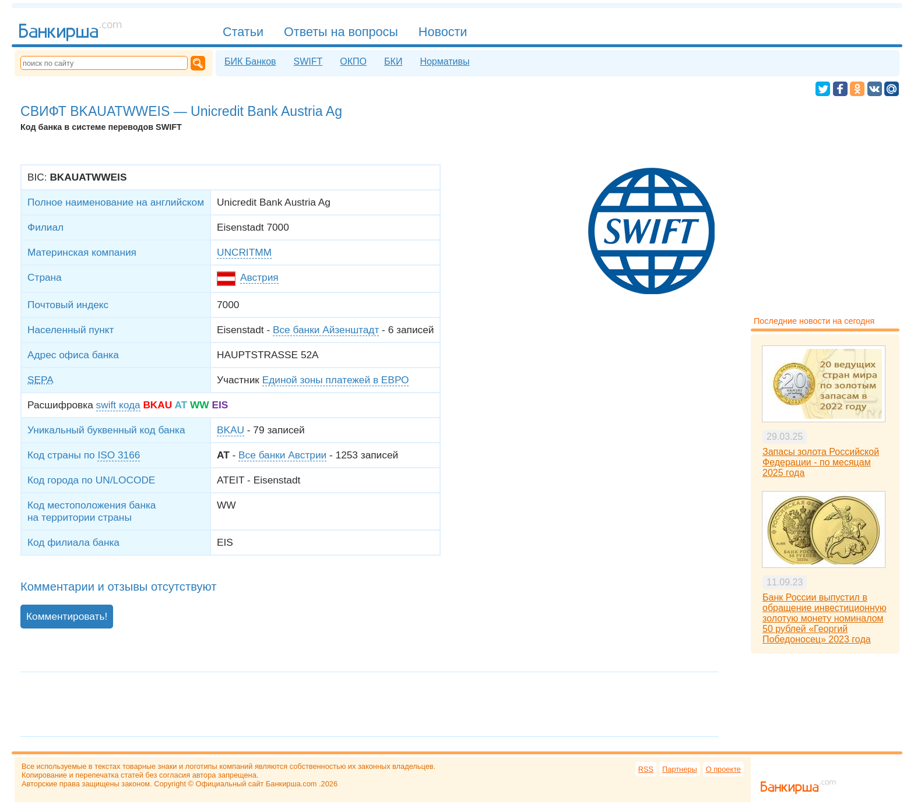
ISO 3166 (118, 455)
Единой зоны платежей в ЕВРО (335, 380)
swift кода (118, 405)
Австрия (259, 277)
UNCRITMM (244, 252)
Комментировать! (66, 616)
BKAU (230, 430)
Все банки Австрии (282, 455)
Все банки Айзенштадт (326, 330)
